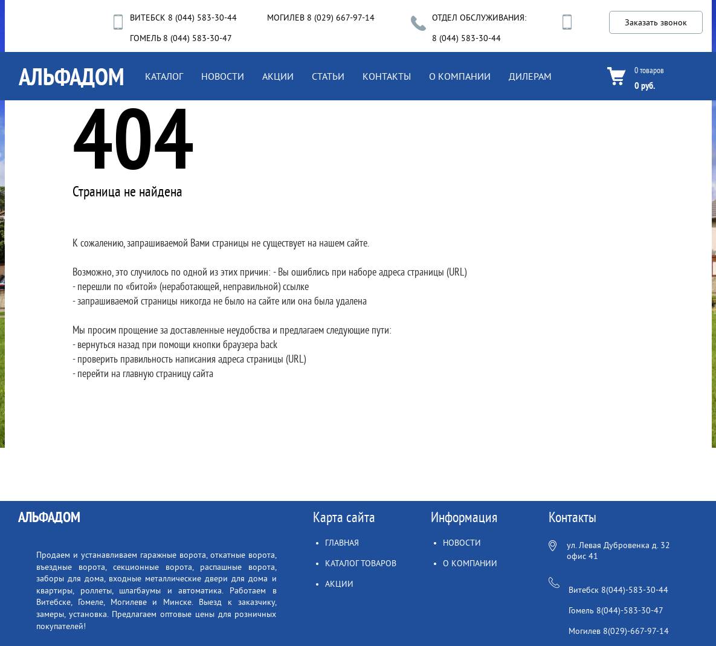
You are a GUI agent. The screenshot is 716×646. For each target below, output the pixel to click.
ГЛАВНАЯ (342, 542)
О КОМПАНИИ (460, 76)
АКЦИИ (278, 76)
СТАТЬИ (328, 76)
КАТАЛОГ (164, 76)
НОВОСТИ (222, 76)
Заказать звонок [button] (656, 22)
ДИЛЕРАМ (530, 76)
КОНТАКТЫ (387, 76)
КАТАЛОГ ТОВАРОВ (360, 563)
